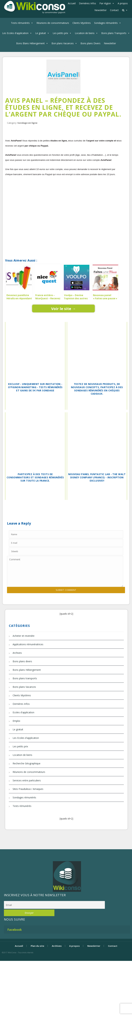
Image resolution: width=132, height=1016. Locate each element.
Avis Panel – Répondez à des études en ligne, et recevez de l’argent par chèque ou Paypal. (63, 107)
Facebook (14, 930)
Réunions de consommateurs (52, 23)
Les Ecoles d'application (15, 33)
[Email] (54, 905)
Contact (114, 10)
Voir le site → (63, 308)
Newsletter (100, 10)
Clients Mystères (81, 23)
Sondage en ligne (27, 122)
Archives (17, 652)
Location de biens (84, 33)
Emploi (16, 720)
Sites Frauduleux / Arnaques (28, 789)
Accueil (72, 3)
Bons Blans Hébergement (30, 43)
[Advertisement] (66, 218)
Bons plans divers (22, 661)
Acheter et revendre (23, 635)
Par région (105, 3)
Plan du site (37, 945)
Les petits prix (60, 33)
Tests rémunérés (20, 23)
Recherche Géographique (26, 763)
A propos (123, 3)
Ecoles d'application (23, 712)
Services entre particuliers (27, 780)
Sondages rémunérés (106, 23)
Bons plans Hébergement (27, 669)
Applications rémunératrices (28, 644)
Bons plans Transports (113, 33)
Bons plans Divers (90, 43)
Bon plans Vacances (63, 43)
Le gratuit (40, 33)
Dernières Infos (87, 3)
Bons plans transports (25, 678)
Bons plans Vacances (24, 686)
